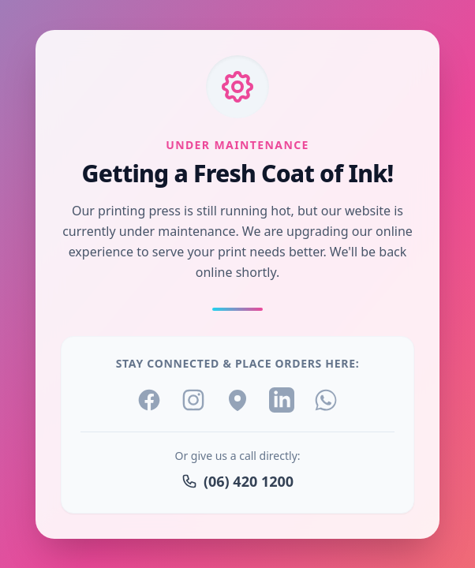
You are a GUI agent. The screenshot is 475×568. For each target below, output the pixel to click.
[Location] (237, 400)
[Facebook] (149, 400)
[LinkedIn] (281, 400)
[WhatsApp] (325, 400)
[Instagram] (193, 400)
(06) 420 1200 (237, 481)
